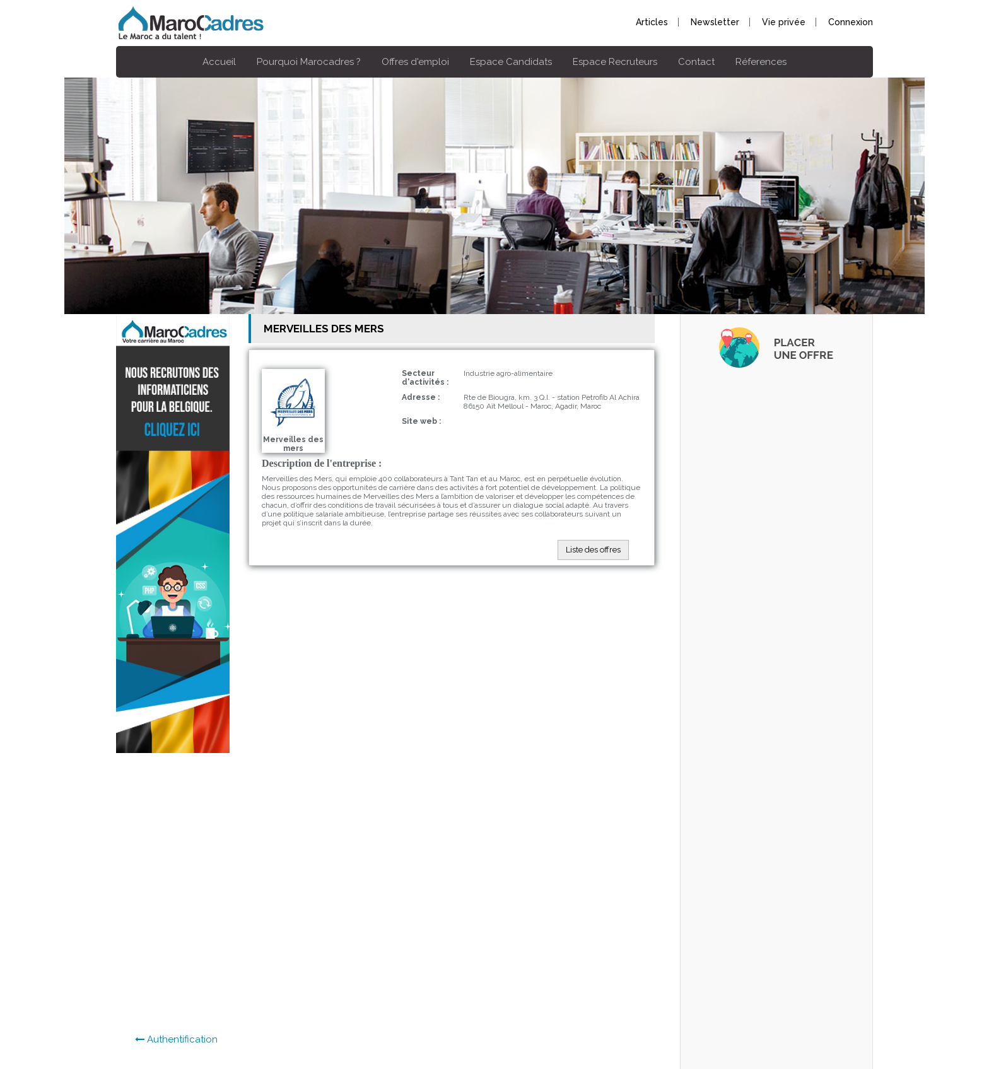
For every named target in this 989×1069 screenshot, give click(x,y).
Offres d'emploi (415, 61)
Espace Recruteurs (615, 61)
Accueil (219, 61)
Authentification (176, 1039)
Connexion (850, 22)
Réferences (761, 61)
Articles (652, 22)
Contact (696, 61)
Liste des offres (593, 549)
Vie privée (783, 22)
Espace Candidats (511, 61)
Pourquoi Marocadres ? (309, 61)
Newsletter (715, 22)
